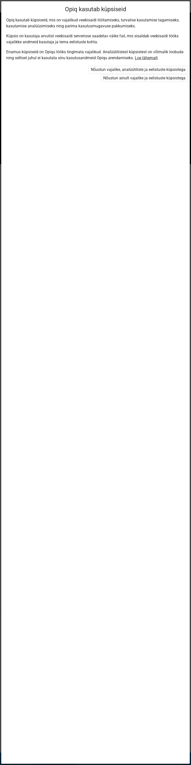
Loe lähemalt (146, 57)
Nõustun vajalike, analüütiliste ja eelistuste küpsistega (138, 69)
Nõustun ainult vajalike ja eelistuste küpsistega (144, 78)
